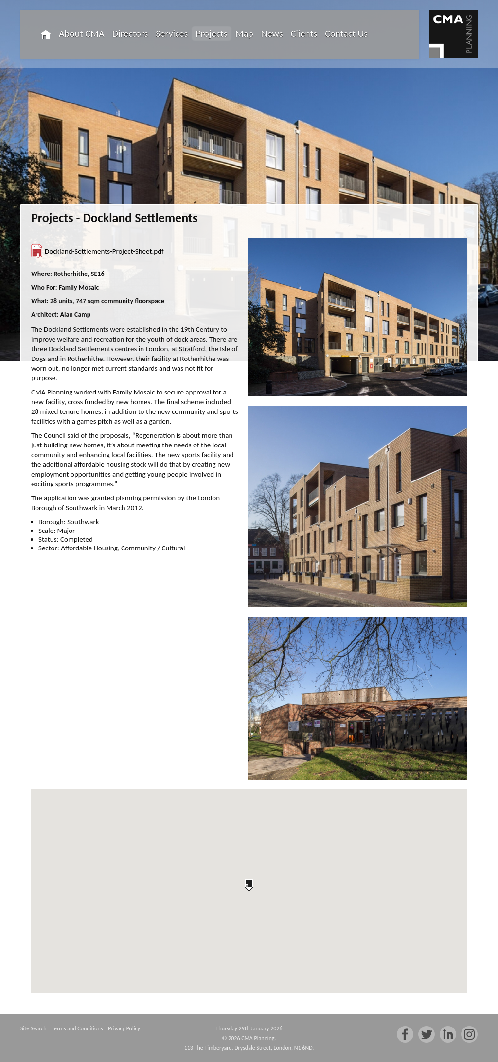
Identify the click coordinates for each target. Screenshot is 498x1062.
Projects (211, 33)
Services (172, 33)
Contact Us (346, 33)
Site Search (33, 1028)
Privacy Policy (124, 1028)
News (272, 33)
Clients (304, 33)
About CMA (82, 33)
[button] (249, 885)
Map (244, 33)
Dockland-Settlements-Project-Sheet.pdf (104, 251)
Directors (130, 33)
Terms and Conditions (77, 1028)
